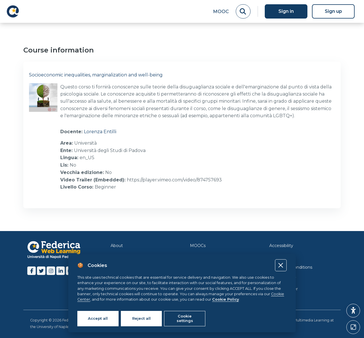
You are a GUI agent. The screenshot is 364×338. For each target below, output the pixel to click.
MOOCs (198, 244)
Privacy (276, 255)
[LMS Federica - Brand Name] (13, 11)
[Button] (353, 327)
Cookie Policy (282, 277)
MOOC (221, 11)
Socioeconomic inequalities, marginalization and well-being (96, 75)
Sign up (333, 11)
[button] (353, 310)
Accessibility (281, 244)
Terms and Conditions (290, 266)
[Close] (281, 265)
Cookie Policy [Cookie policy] (225, 299)
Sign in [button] (286, 11)
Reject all (141, 318)
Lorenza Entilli (100, 131)
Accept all (98, 318)
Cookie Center (283, 287)
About (117, 244)
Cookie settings (185, 318)
